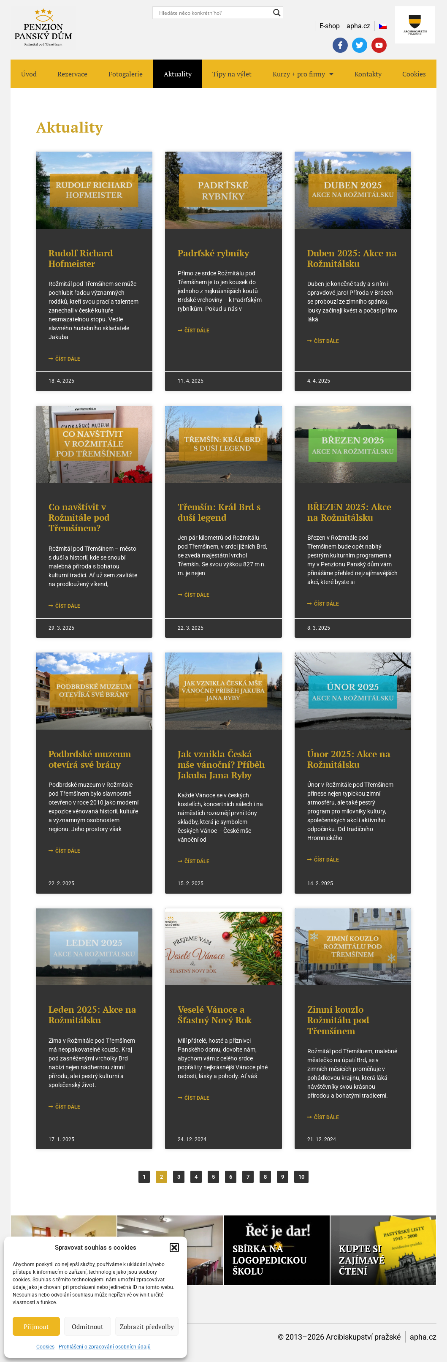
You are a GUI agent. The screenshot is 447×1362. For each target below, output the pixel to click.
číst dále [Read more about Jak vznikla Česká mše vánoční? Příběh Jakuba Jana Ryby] (196, 862)
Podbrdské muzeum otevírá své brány (90, 759)
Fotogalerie (125, 74)
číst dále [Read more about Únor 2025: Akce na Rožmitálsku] (326, 860)
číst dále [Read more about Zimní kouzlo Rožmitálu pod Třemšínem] (326, 1117)
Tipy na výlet (232, 74)
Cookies (45, 1347)
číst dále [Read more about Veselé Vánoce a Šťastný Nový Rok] (196, 1098)
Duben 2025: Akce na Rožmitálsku (352, 258)
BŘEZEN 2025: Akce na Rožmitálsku (349, 512)
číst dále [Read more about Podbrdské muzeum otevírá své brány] (67, 851)
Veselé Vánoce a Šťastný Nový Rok (215, 1014)
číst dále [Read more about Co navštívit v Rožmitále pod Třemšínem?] (67, 606)
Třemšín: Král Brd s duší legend (219, 512)
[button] (174, 1247)
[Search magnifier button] (277, 13)
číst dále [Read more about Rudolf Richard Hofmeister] (67, 359)
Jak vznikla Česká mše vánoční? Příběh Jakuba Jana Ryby (221, 764)
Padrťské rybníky (213, 253)
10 (303, 1175)
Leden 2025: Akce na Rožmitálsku (92, 1014)
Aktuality (178, 74)
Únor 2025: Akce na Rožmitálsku (348, 759)
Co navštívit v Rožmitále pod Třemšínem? (79, 517)
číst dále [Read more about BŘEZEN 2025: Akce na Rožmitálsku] (326, 604)
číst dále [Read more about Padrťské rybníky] (196, 331)
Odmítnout (87, 1326)
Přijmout (36, 1326)
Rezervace (72, 74)
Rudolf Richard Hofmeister (81, 258)
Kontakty (368, 74)
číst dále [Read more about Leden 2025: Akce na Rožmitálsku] (67, 1107)
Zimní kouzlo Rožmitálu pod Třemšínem (338, 1019)
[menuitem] (381, 26)
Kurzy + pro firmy (303, 74)
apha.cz (423, 1336)
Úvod (29, 74)
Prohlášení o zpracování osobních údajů (105, 1347)
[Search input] (214, 13)
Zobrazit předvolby (147, 1326)
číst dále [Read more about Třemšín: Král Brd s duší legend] (196, 595)
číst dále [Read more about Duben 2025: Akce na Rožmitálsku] (326, 341)
